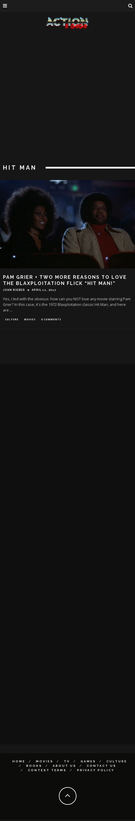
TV (67, 761)
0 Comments (51, 319)
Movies (30, 319)
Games (88, 761)
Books (34, 765)
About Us (64, 765)
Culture (12, 319)
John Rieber (14, 289)
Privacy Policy (95, 770)
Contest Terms (47, 770)
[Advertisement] (65, 97)
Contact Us (101, 765)
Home (18, 761)
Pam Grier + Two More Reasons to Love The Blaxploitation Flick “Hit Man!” (65, 280)
